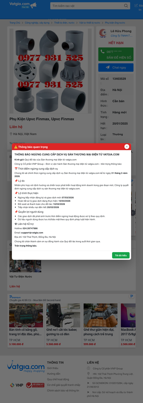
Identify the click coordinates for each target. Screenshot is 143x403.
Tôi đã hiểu (121, 255)
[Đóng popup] (126, 146)
